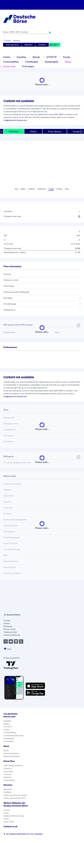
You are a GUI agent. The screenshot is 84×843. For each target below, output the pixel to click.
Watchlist (28, 44)
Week (23, 189)
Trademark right (10, 632)
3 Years (59, 189)
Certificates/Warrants (13, 735)
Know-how (9, 66)
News (68, 61)
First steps (28, 66)
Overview (13, 131)
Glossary (8, 777)
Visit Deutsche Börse (13, 765)
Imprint (7, 623)
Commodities (11, 61)
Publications (9, 780)
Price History (54, 131)
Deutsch (16, 40)
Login (53, 44)
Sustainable (51, 61)
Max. (67, 189)
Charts (33, 131)
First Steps (9, 741)
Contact (7, 40)
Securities (8, 771)
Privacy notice (9, 629)
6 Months (42, 189)
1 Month (31, 189)
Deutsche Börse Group (14, 816)
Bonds (36, 57)
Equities (21, 57)
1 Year (51, 189)
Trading (7, 774)
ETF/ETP (51, 57)
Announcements (11, 753)
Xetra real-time (12, 44)
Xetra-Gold (9, 821)
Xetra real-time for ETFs (15, 798)
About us (8, 768)
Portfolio (42, 44)
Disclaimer (8, 626)
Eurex (6, 818)
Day (16, 189)
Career (7, 810)
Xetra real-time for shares (15, 795)
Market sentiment (12, 756)
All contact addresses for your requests (23, 834)
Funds (66, 57)
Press (6, 813)
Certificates (31, 61)
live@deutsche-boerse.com (15, 120)
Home (6, 57)
